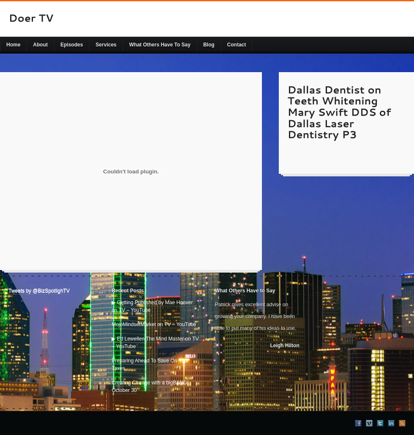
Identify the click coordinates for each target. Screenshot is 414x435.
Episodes (71, 45)
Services (105, 45)
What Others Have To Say (160, 45)
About (40, 45)
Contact (236, 45)
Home (13, 45)
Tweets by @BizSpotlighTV (39, 291)
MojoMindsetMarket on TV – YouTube (154, 324)
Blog (209, 45)
